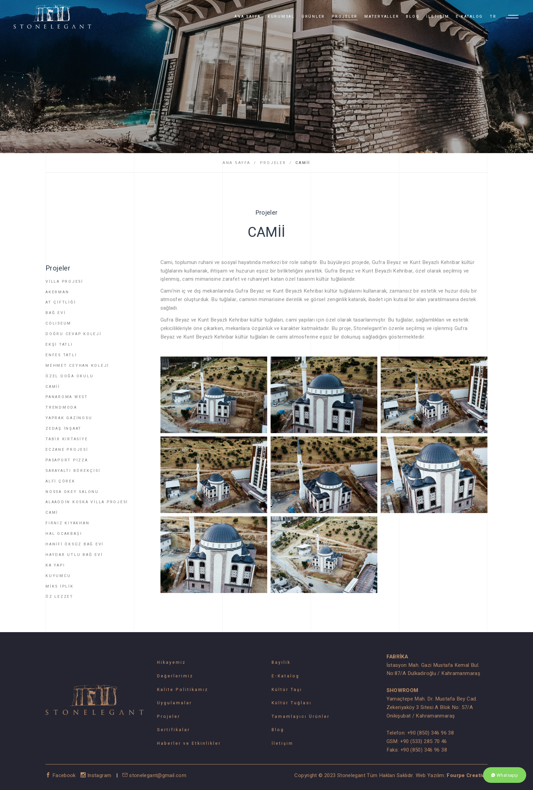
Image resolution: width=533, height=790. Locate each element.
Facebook (61, 775)
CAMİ (52, 512)
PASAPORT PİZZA (67, 460)
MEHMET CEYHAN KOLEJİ (77, 365)
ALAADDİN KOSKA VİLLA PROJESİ (87, 502)
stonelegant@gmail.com (154, 775)
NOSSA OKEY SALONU (72, 492)
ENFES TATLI (61, 355)
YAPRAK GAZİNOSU (69, 418)
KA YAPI (55, 565)
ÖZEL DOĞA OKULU (69, 376)
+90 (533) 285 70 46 (423, 741)
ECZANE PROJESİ (67, 449)
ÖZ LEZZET (59, 596)
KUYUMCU (58, 576)
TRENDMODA (61, 407)
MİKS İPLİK (60, 586)
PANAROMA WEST (67, 397)
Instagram (97, 775)
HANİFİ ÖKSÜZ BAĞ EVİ (75, 544)
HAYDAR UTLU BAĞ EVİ (74, 555)
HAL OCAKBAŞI (64, 534)
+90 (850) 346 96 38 (430, 733)
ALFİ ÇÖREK (60, 481)
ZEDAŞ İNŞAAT (64, 428)
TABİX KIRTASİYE (67, 439)
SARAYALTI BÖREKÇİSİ (73, 471)
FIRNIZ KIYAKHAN (67, 523)
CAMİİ (302, 163)
